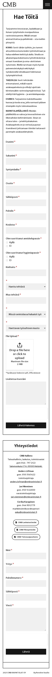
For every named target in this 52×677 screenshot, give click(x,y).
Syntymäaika (13, 169)
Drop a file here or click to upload (19, 354)
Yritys (10, 564)
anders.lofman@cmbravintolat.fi (26, 481)
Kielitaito (11, 267)
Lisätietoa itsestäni (16, 379)
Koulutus (11, 224)
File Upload (12, 336)
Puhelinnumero (14, 577)
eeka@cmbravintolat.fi (26, 512)
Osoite (10, 183)
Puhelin (10, 210)
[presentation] (27, 413)
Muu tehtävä (13, 294)
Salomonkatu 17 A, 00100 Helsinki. (26, 466)
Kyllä (10, 242)
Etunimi (10, 141)
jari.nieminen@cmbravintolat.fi (26, 497)
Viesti (10, 605)
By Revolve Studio (41, 672)
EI (9, 245)
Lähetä (26, 651)
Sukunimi (11, 155)
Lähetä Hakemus (26, 425)
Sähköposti (13, 197)
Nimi (9, 550)
